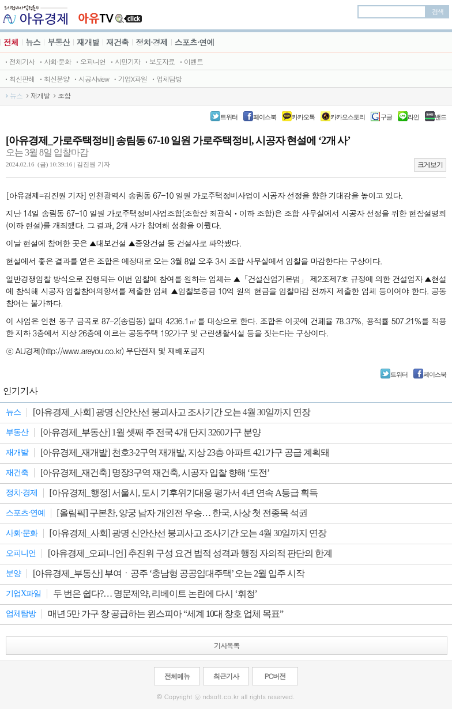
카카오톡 (303, 116)
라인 (413, 116)
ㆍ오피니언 (90, 61)
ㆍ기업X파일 (129, 79)
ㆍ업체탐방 (166, 79)
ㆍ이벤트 (190, 61)
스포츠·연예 (194, 42)
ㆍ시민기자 (124, 61)
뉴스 (32, 42)
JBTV (110, 15)
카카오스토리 (347, 116)
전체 (10, 42)
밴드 (440, 116)
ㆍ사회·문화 (54, 61)
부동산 (58, 42)
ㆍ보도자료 (159, 61)
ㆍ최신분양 (53, 79)
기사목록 (226, 645)
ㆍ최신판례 (19, 79)
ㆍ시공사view (90, 79)
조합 (64, 95)
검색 (437, 11)
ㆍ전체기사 (19, 61)
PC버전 (275, 676)
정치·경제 (151, 42)
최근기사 (226, 676)
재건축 (117, 42)
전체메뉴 (177, 676)
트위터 (229, 116)
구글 (386, 116)
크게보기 (430, 165)
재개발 (88, 42)
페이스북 (264, 116)
